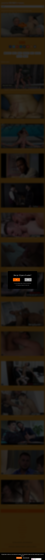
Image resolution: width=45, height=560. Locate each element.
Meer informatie (26, 557)
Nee (28, 279)
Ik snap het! (19, 557)
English (34, 559)
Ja (16, 279)
